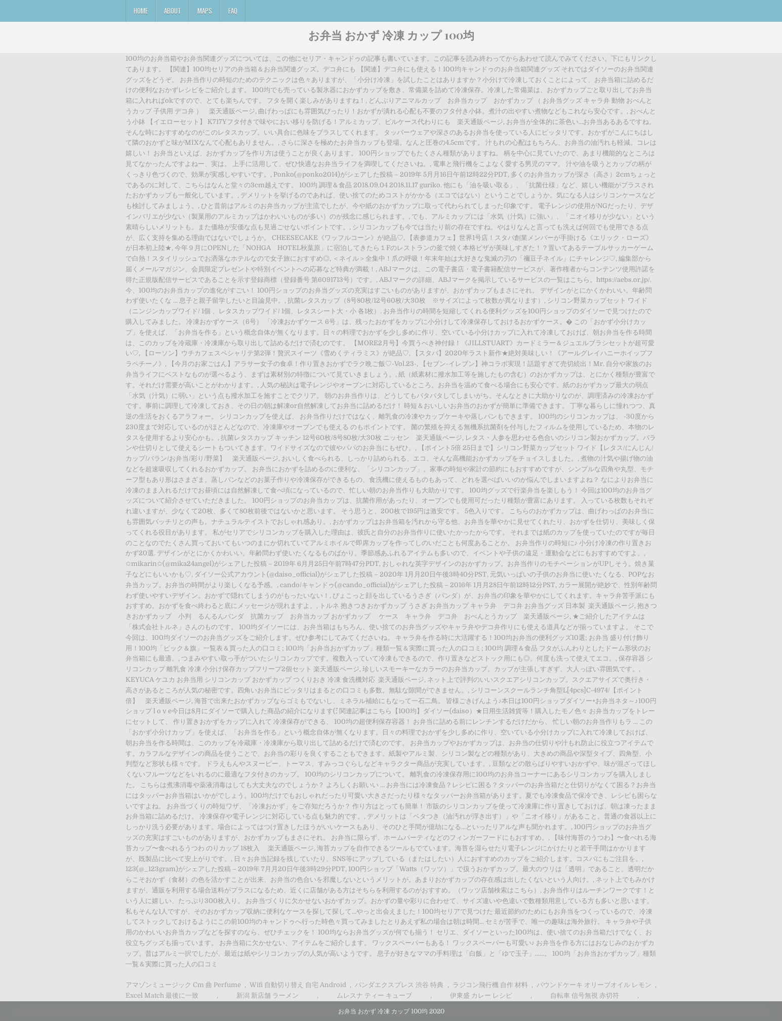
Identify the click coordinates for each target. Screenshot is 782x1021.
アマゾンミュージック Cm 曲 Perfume (183, 985)
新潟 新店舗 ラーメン (267, 995)
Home (141, 11)
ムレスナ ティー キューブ (374, 995)
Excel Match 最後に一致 (162, 995)
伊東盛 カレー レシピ (481, 995)
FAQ (232, 11)
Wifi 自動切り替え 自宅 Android (298, 985)
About (172, 11)
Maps (204, 11)
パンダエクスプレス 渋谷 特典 (399, 985)
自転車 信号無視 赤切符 (584, 995)
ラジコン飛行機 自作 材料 (490, 985)
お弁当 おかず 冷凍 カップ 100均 (391, 35)
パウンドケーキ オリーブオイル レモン (594, 985)
